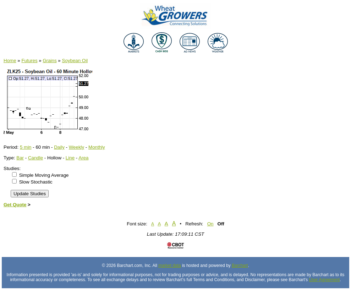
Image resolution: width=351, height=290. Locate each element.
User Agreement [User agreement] (324, 279)
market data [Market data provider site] (169, 265)
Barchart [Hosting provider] (240, 265)
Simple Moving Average (44, 175)
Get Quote (15, 204)
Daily (59, 147)
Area (83, 157)
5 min (26, 147)
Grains (49, 60)
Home (10, 60)
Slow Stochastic (36, 182)
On (210, 223)
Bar (20, 157)
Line (70, 157)
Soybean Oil (75, 60)
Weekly (76, 147)
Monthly (96, 147)
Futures (29, 60)
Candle (35, 157)
